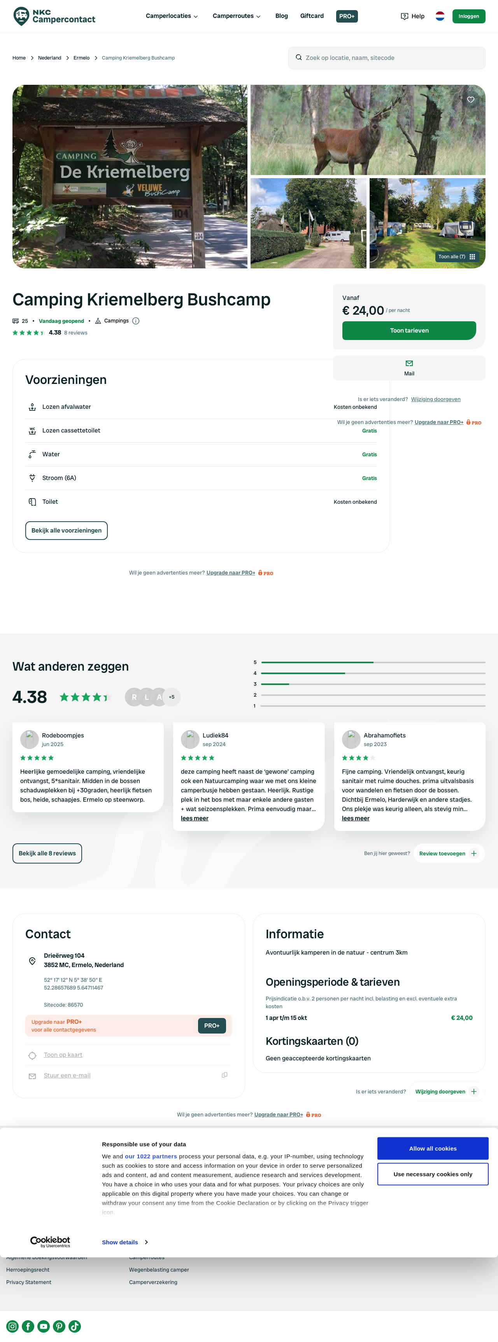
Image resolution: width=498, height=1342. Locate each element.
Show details (120, 1326)
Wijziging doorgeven (436, 399)
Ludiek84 (215, 735)
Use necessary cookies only (433, 1258)
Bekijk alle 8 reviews (47, 853)
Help (412, 16)
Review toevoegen (449, 853)
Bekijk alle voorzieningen (67, 530)
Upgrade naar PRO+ (231, 572)
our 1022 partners (151, 1240)
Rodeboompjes (63, 735)
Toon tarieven (409, 330)
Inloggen (469, 16)
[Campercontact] (59, 16)
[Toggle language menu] (440, 16)
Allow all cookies (433, 1233)
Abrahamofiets (385, 735)
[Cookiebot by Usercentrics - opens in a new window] (50, 1327)
